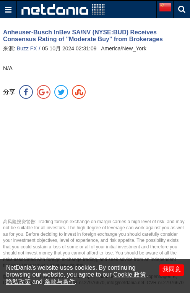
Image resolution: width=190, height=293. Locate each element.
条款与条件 (59, 282)
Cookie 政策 (129, 274)
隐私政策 (18, 282)
